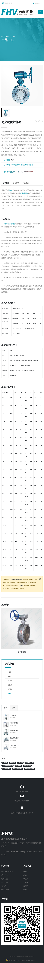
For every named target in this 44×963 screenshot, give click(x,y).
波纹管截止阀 (14, 744)
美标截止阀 (14, 729)
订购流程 (25, 182)
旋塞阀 (10, 688)
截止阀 (10, 680)
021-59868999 (7, 3)
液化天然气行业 (7, 871)
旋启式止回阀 (14, 737)
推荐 (13, 707)
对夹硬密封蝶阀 (16, 164)
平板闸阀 (13, 714)
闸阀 (9, 675)
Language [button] (37, 3)
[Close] (40, 578)
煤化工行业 (5, 889)
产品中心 (8, 36)
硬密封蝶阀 (14, 722)
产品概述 (6, 182)
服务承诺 (16, 182)
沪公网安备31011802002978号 (16, 959)
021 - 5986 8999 (22, 791)
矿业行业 (4, 874)
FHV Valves (6, 851)
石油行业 (4, 885)
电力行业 (4, 878)
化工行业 (4, 882)
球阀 (9, 671)
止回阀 (10, 684)
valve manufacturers (33, 851)
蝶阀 (14, 36)
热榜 (5, 707)
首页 (2, 36)
